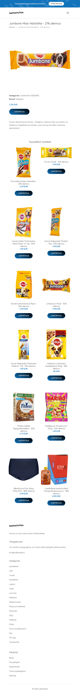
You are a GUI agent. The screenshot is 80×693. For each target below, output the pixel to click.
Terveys (12, 638)
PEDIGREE (35, 95)
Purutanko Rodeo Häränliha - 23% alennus (24, 182)
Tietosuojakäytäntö (17, 671)
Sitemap (12, 675)
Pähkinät (12, 620)
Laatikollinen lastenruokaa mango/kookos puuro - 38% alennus (56, 491)
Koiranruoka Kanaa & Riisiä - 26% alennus (23, 304)
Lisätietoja (19, 112)
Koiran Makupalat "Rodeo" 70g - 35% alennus (56, 242)
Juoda (12, 575)
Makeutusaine (15, 602)
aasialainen (14, 566)
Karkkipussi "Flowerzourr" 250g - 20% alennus (56, 427)
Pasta (11, 624)
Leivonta (12, 593)
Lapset (12, 584)
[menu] (68, 13)
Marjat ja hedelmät (17, 606)
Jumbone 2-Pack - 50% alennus (56, 304)
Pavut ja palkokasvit (17, 629)
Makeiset (13, 597)
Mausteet (13, 611)
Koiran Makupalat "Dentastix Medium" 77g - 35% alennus (23, 364)
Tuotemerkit (25, 95)
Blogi (11, 658)
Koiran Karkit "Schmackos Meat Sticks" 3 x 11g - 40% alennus (23, 243)
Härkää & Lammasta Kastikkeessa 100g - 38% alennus (56, 366)
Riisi (10, 633)
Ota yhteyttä (14, 662)
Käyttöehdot (14, 667)
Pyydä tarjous (56, 4)
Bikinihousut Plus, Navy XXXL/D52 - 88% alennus (24, 489)
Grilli (11, 571)
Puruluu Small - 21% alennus (56, 162)
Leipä (11, 588)
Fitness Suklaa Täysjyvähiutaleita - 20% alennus (24, 428)
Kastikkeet (13, 580)
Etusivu (12, 27)
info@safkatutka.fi (17, 552)
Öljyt (11, 615)
